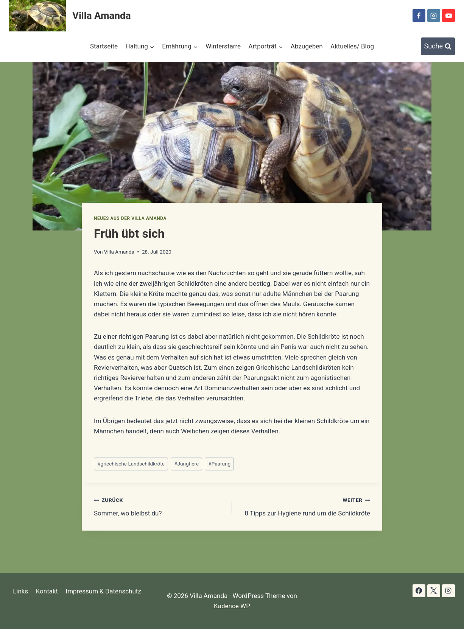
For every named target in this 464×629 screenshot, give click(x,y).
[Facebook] (419, 15)
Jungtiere (186, 464)
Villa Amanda (119, 252)
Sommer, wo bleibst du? (160, 506)
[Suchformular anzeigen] (438, 46)
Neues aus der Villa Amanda (130, 218)
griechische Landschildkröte (131, 464)
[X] (433, 590)
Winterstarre (223, 46)
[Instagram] (433, 15)
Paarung (219, 464)
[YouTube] (448, 15)
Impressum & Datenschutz (103, 591)
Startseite (104, 46)
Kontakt (47, 591)
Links (20, 591)
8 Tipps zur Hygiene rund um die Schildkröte (304, 506)
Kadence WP (232, 606)
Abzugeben (307, 46)
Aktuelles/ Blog (352, 46)
